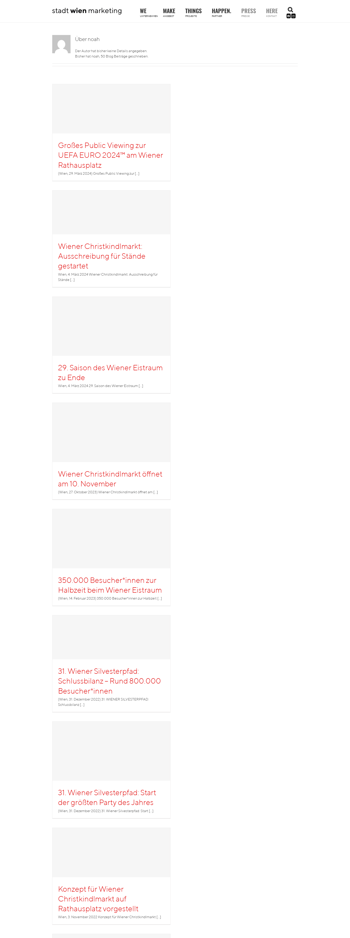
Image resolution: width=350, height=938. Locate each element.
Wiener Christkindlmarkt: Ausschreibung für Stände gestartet (102, 256)
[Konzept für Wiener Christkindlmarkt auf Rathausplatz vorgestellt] (111, 876)
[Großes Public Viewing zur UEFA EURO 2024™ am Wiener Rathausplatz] (111, 132)
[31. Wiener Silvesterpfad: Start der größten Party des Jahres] (111, 770)
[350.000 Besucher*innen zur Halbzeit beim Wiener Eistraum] (111, 557)
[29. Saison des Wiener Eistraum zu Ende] (111, 345)
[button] (290, 9)
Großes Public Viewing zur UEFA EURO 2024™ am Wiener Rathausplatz (110, 155)
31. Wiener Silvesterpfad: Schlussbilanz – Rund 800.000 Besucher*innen (109, 680)
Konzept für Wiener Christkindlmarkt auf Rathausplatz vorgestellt (98, 898)
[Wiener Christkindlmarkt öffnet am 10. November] (111, 451)
